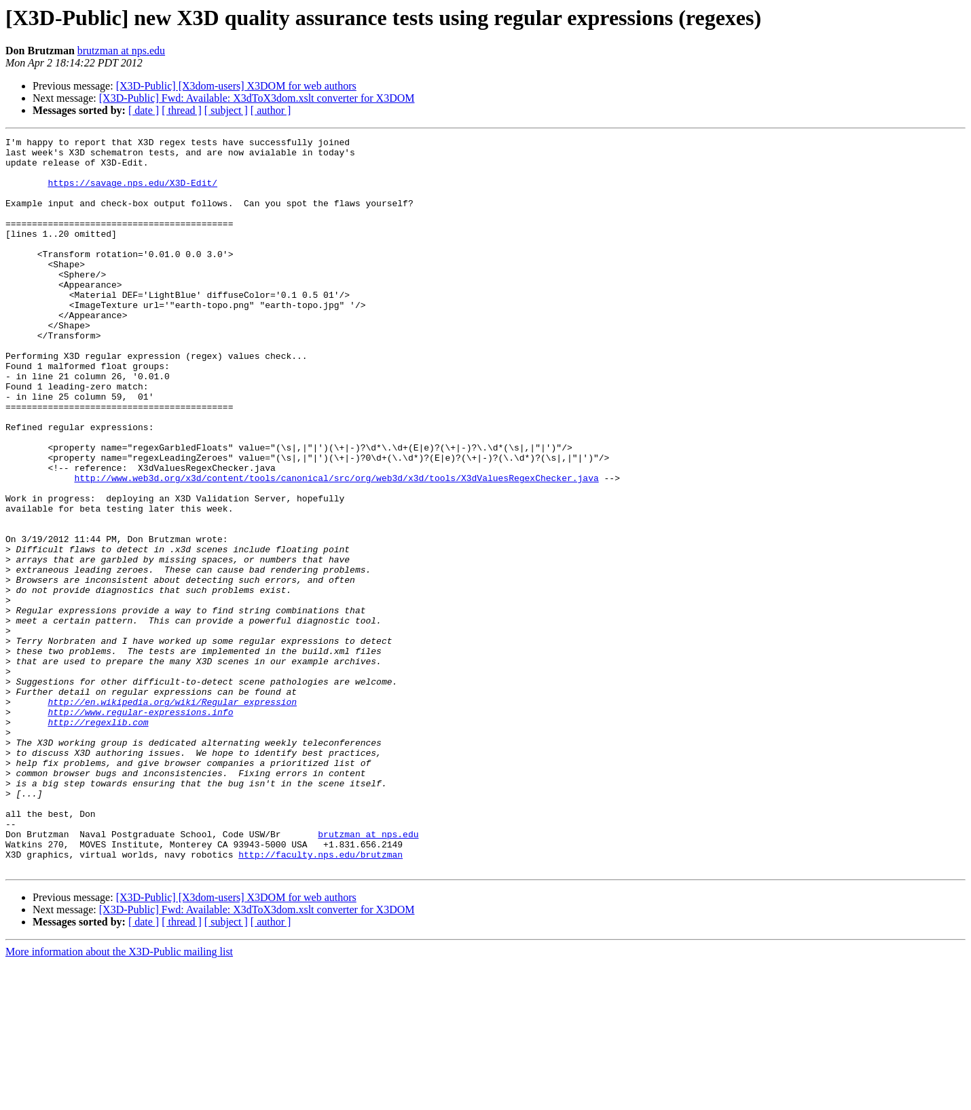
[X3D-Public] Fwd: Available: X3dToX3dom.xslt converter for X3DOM (257, 98)
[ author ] (271, 110)
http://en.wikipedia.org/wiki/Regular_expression (172, 815)
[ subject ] (226, 110)
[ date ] (143, 110)
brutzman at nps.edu (121, 50)
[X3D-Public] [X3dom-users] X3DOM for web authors (236, 86)
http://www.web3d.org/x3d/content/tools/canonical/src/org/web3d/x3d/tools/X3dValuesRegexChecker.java (336, 547)
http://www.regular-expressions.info (140, 828)
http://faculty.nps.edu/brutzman (320, 999)
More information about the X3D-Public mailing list (119, 1098)
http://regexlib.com (98, 840)
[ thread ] (182, 110)
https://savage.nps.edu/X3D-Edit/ (132, 193)
